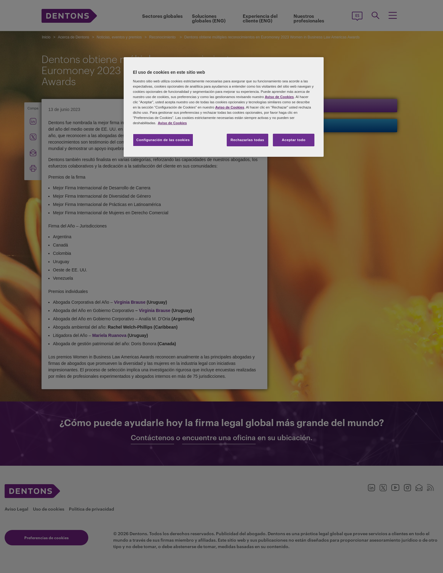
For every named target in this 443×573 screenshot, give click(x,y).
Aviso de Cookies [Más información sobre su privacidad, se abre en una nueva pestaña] (172, 123)
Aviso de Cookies (279, 97)
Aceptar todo (293, 140)
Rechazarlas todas (247, 140)
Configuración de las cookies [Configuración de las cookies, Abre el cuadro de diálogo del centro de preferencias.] (163, 140)
